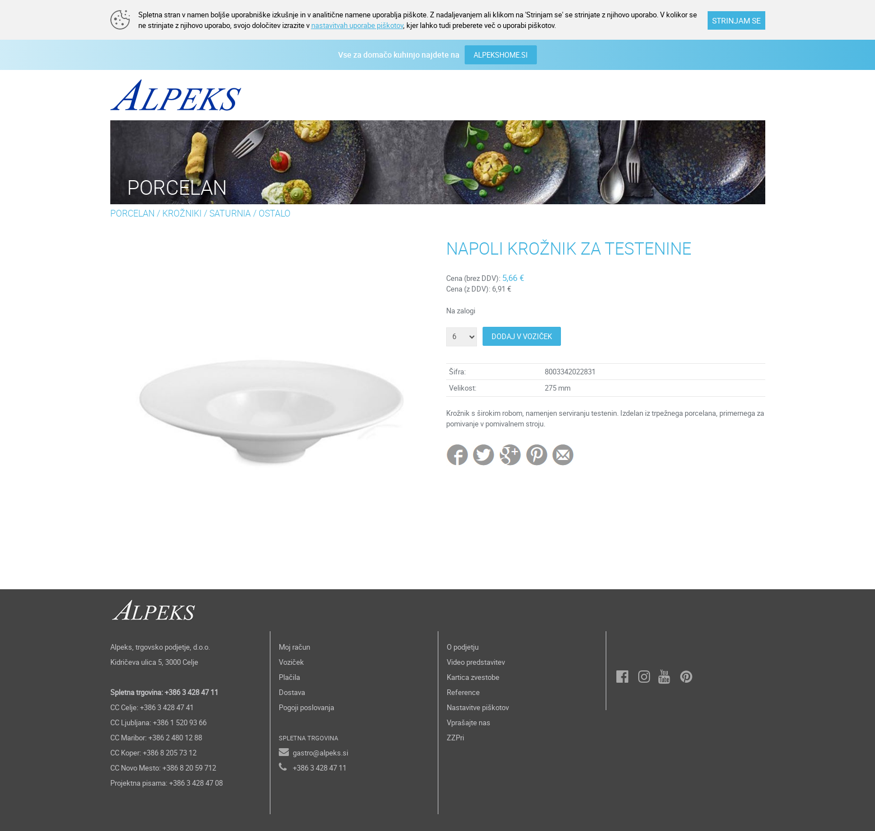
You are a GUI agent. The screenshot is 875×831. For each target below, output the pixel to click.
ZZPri (455, 738)
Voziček (291, 662)
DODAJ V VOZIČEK (522, 336)
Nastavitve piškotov (478, 707)
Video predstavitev (476, 662)
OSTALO (275, 213)
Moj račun (294, 647)
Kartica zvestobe (473, 677)
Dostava (292, 692)
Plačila (289, 677)
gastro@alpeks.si (320, 753)
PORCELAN (132, 213)
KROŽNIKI (182, 213)
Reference (463, 692)
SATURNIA (230, 213)
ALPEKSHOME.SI (501, 55)
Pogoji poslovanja (306, 707)
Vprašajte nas (468, 722)
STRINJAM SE (736, 20)
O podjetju (463, 647)
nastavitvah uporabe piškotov (357, 25)
